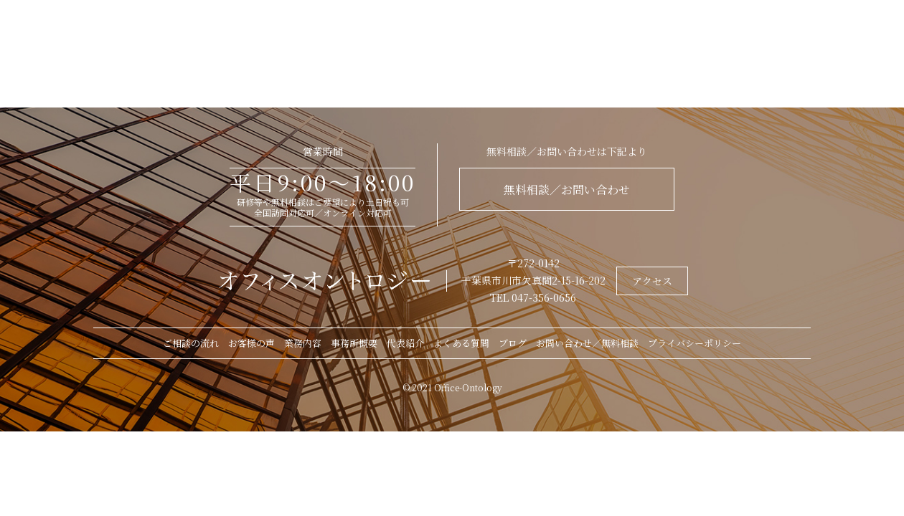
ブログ (513, 343)
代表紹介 (405, 343)
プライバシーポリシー (694, 343)
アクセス (652, 281)
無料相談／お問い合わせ (567, 189)
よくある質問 (461, 343)
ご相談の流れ (191, 343)
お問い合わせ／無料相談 (587, 343)
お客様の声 (251, 343)
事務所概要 (354, 343)
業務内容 (302, 343)
